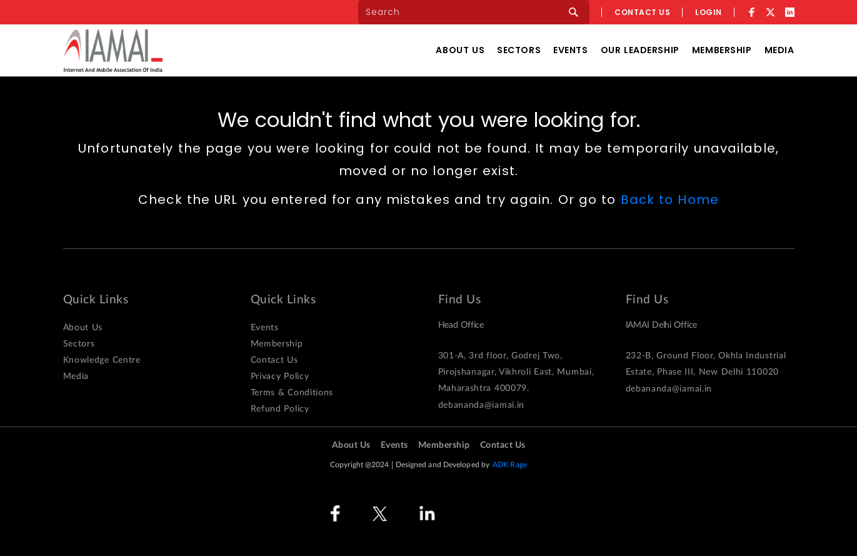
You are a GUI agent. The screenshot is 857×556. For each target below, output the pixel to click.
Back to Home (670, 199)
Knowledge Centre (102, 360)
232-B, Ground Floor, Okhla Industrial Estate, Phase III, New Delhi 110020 (706, 364)
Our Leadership (640, 50)
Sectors (519, 50)
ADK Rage (510, 464)
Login (708, 12)
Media (779, 50)
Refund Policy (280, 409)
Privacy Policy (280, 376)
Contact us (642, 12)
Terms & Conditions (292, 392)
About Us (460, 50)
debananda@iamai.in (481, 405)
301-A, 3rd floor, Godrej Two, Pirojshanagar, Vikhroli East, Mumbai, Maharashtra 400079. (516, 372)
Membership (722, 50)
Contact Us (274, 360)
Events (570, 50)
